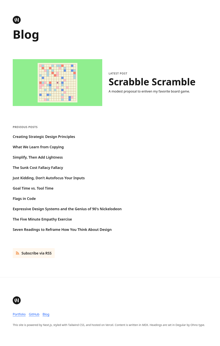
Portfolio (19, 314)
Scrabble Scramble (152, 82)
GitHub (34, 314)
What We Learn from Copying (38, 147)
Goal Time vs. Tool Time (33, 188)
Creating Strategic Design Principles (44, 136)
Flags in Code (24, 198)
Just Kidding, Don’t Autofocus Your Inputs (49, 177)
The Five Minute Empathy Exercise (42, 219)
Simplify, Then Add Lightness (38, 157)
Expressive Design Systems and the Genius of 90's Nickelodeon (67, 208)
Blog (46, 314)
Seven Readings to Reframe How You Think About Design (62, 229)
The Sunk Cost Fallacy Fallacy (38, 167)
